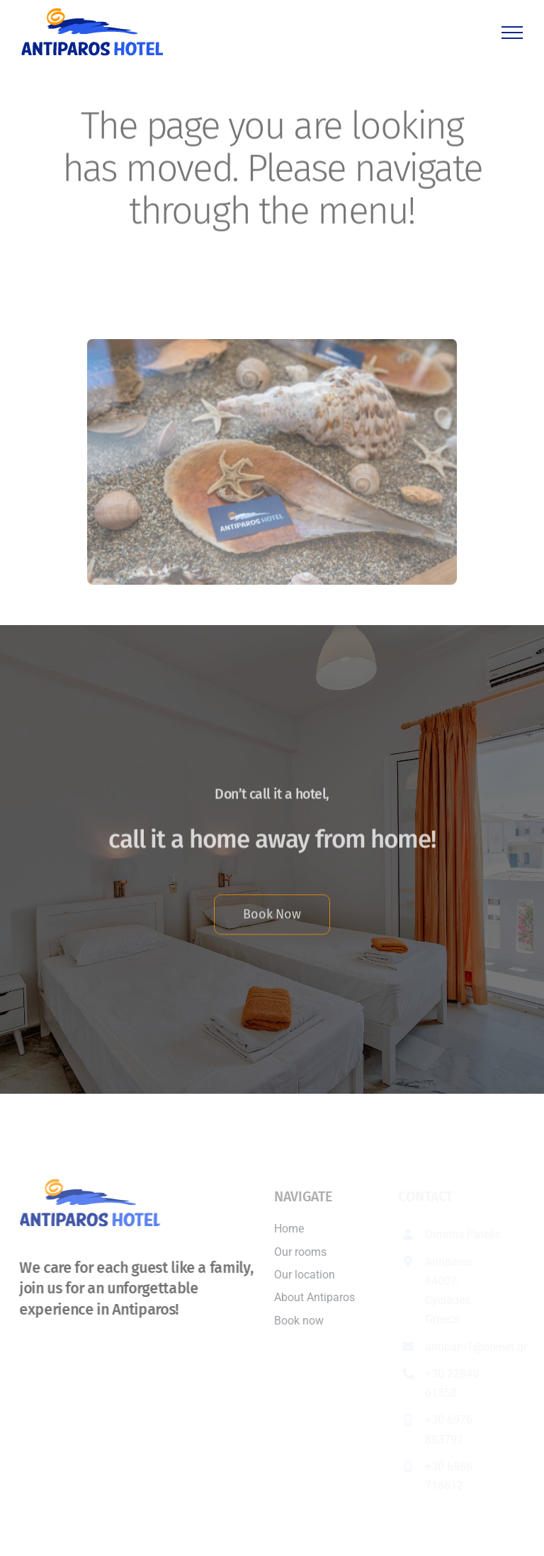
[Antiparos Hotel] (271, 341)
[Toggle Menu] (512, 32)
